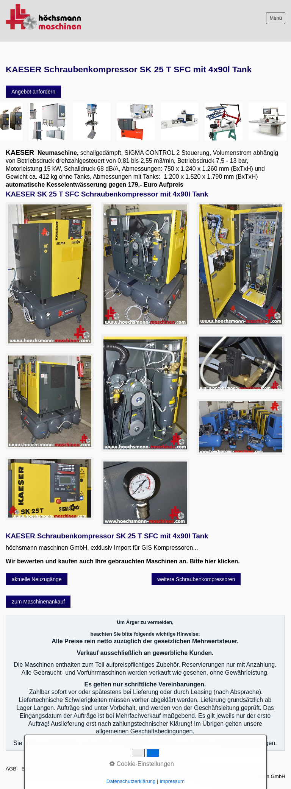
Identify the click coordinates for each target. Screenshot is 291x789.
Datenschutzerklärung (153, 769)
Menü (275, 18)
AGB (11, 769)
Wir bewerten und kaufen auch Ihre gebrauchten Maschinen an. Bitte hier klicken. (123, 561)
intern (189, 769)
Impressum (72, 769)
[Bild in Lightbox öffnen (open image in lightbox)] (50, 274)
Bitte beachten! (38, 769)
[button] (33, 92)
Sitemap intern (107, 769)
